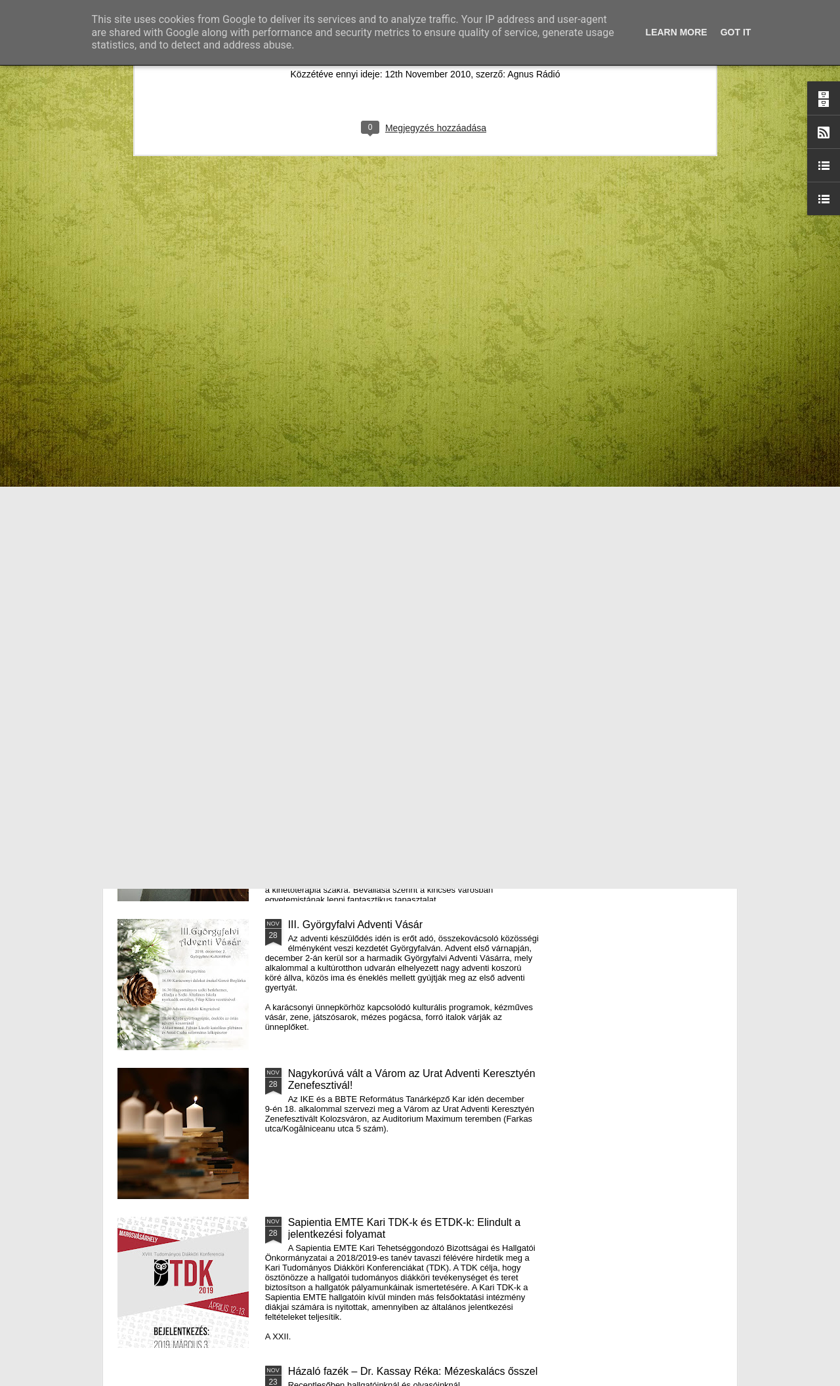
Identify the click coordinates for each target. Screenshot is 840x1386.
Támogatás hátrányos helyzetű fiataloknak (386, 626)
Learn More (676, 32)
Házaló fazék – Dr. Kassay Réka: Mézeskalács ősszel (413, 1371)
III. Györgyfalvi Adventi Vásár (355, 924)
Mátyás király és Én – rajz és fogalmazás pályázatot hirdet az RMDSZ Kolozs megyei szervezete (190, 539)
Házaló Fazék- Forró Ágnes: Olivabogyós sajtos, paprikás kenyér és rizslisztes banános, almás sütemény (350, 539)
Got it (736, 32)
